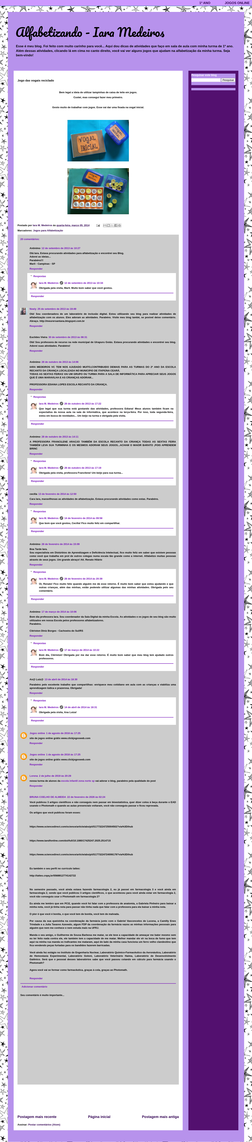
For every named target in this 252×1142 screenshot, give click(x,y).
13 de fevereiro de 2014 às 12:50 (57, 494)
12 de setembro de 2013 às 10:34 (83, 283)
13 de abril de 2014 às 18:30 (61, 679)
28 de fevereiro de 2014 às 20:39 (83, 578)
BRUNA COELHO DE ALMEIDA (48, 797)
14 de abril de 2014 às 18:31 (80, 707)
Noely (33, 308)
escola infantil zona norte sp (78, 780)
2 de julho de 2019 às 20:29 (55, 775)
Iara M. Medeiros (49, 283)
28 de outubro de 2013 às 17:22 (82, 403)
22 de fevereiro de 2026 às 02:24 (86, 797)
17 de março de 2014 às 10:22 (81, 650)
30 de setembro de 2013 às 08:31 (67, 337)
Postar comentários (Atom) (44, 1124)
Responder (36, 268)
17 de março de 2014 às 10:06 (58, 611)
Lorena (34, 775)
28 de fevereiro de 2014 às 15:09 (60, 544)
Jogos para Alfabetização (48, 230)
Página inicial (99, 1117)
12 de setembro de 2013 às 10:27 (60, 248)
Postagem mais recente (36, 1117)
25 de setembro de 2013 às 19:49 (56, 308)
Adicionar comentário (34, 986)
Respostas (39, 276)
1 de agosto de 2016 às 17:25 (63, 733)
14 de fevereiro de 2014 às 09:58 (83, 518)
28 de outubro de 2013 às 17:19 (82, 467)
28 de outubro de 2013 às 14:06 (59, 361)
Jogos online (37, 733)
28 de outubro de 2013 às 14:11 (59, 436)
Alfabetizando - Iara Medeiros (90, 32)
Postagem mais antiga (160, 1117)
